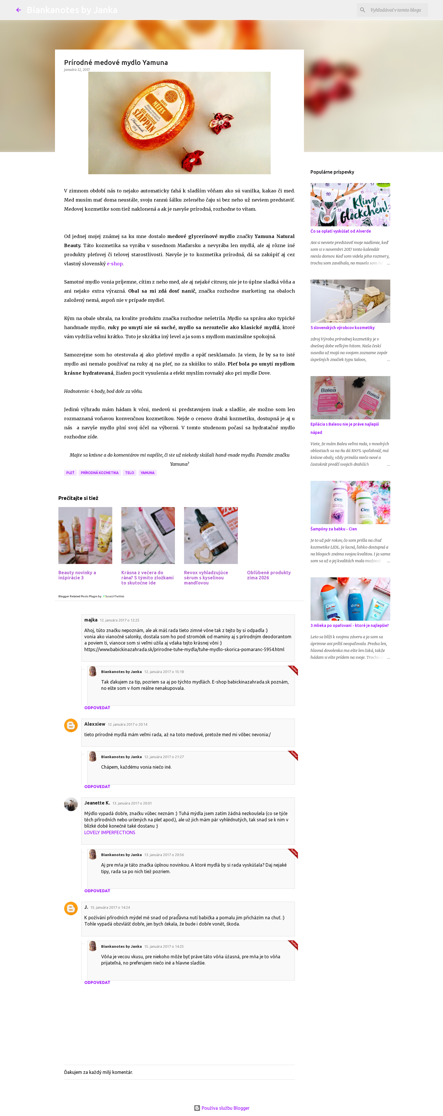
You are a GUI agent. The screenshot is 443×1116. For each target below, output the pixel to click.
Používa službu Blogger (222, 1108)
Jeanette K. (97, 802)
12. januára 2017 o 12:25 (119, 620)
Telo (129, 473)
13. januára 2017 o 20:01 (132, 803)
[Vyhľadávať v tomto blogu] (398, 10)
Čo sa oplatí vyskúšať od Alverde (341, 231)
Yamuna (147, 473)
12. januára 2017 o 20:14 (127, 724)
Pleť (70, 473)
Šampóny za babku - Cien (334, 529)
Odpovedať (97, 707)
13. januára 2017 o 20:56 (164, 855)
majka (90, 619)
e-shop (114, 263)
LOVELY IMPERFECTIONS (109, 832)
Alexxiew (94, 724)
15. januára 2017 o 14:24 (110, 907)
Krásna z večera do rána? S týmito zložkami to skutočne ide (147, 577)
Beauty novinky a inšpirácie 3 (77, 575)
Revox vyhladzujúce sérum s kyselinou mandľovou (206, 577)
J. (86, 907)
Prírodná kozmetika (100, 473)
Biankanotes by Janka (72, 10)
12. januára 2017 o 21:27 (164, 757)
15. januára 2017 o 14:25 (164, 946)
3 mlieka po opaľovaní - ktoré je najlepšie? (350, 625)
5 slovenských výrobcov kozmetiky (343, 327)
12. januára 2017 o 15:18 (164, 672)
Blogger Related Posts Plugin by (91, 596)
